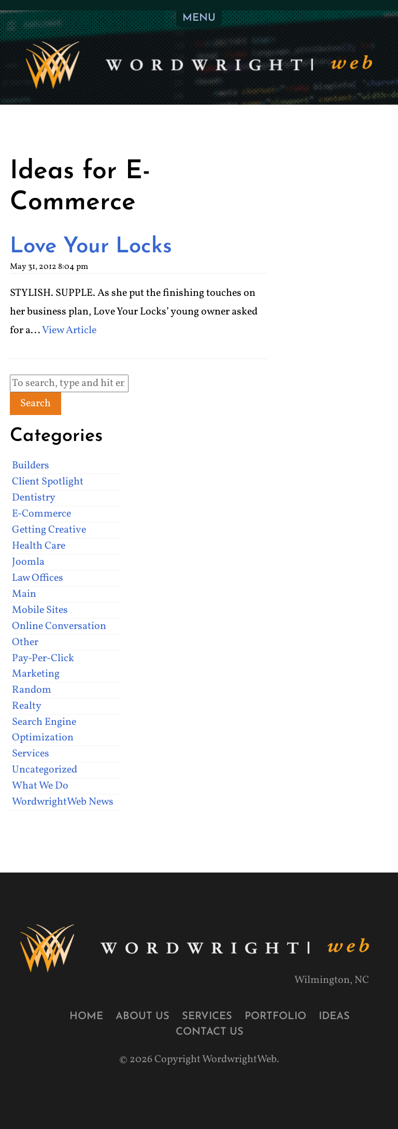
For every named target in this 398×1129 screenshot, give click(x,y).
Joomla (28, 562)
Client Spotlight (47, 482)
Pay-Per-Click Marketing (43, 666)
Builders (30, 466)
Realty (26, 706)
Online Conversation (59, 626)
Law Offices (37, 578)
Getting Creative (49, 530)
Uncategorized (44, 770)
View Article (69, 330)
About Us (142, 1016)
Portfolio (275, 1016)
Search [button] (35, 403)
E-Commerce (41, 514)
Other (25, 642)
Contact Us (210, 1032)
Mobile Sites (40, 610)
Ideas (334, 1016)
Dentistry (33, 498)
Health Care (38, 546)
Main (24, 594)
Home (86, 1016)
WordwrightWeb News (62, 802)
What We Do (40, 786)
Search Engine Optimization (44, 730)
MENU (199, 18)
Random (31, 690)
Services (30, 754)
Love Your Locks (91, 247)
